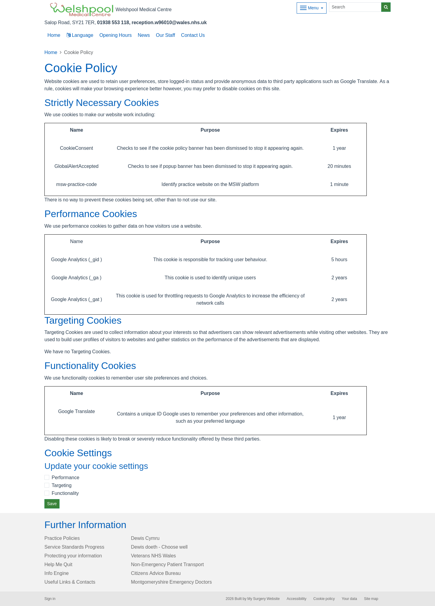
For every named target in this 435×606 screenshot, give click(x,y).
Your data (349, 599)
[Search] (355, 7)
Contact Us (193, 35)
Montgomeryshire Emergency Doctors (171, 581)
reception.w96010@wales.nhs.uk (169, 22)
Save (52, 504)
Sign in (49, 599)
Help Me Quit (58, 564)
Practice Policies (62, 538)
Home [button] (53, 35)
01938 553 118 (113, 22)
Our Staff (165, 35)
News (144, 35)
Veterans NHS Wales (153, 555)
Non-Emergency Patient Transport (167, 564)
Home (50, 52)
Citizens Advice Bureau (156, 573)
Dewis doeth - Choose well (159, 546)
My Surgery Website (263, 599)
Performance (65, 477)
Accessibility (296, 599)
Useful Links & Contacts (69, 581)
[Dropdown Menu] (312, 8)
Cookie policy (324, 599)
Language (79, 35)
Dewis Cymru (145, 538)
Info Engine (56, 573)
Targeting (62, 485)
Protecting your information (73, 555)
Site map (371, 599)
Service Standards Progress (74, 546)
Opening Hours (115, 35)
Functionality (65, 493)
